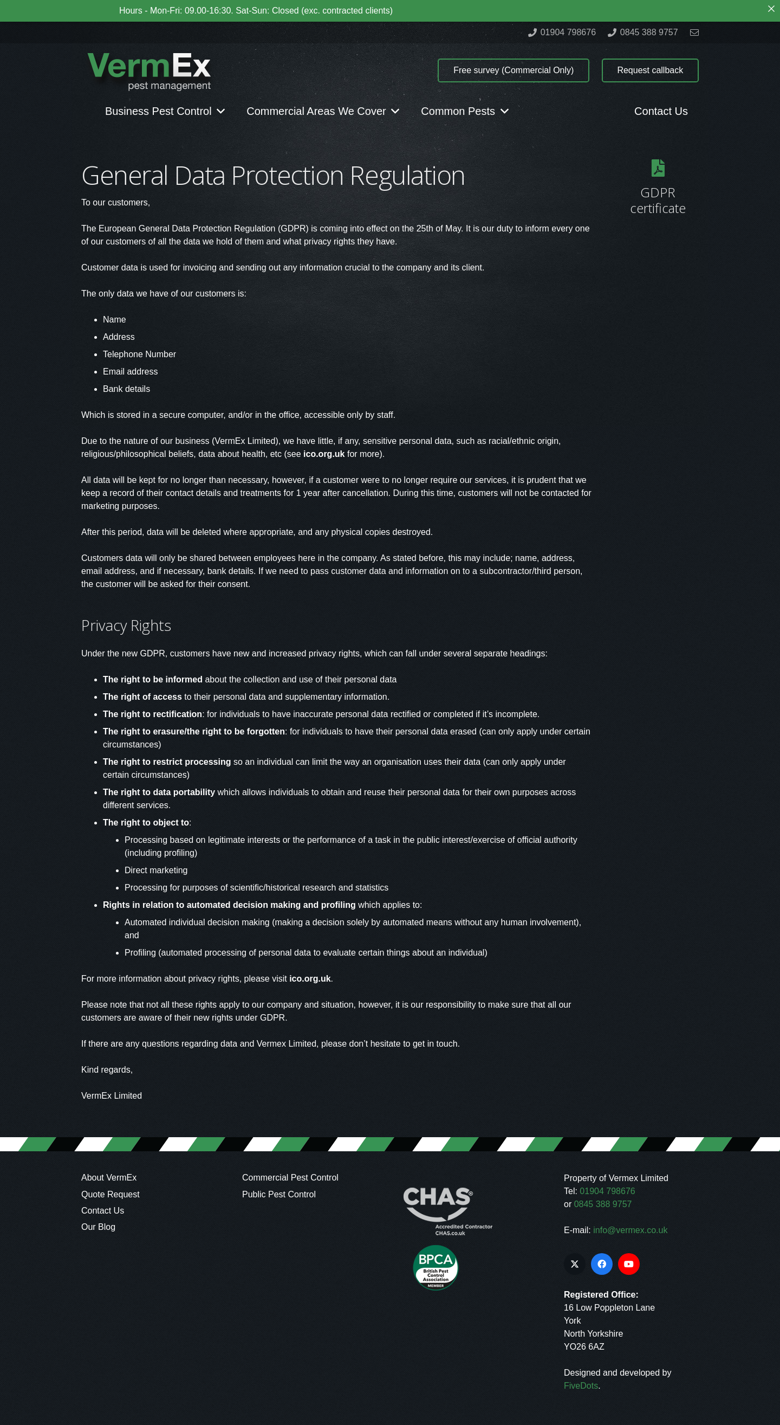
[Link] (694, 32)
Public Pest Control (279, 1194)
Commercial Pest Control (290, 1177)
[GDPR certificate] (658, 168)
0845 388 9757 (603, 1204)
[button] (218, 111)
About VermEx (108, 1177)
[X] (575, 1264)
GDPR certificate (658, 200)
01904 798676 (607, 1191)
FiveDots (581, 1385)
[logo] (149, 70)
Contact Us (102, 1210)
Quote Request (110, 1194)
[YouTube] (629, 1264)
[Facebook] (602, 1264)
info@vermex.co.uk (630, 1230)
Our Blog (98, 1226)
